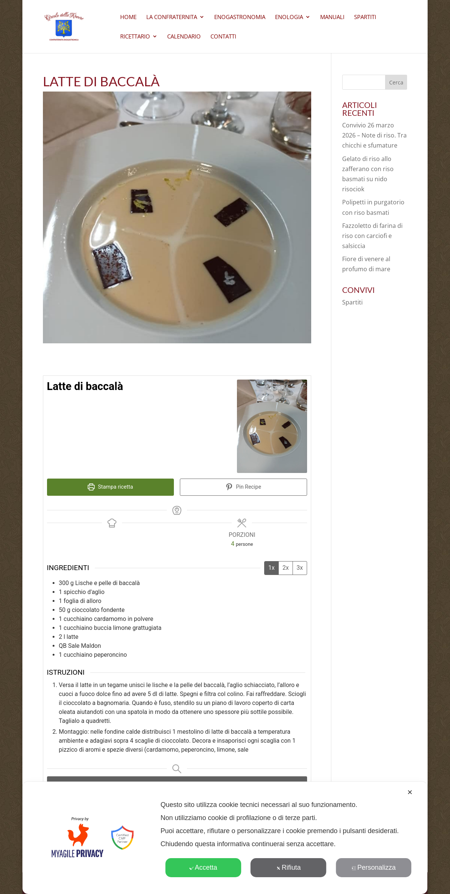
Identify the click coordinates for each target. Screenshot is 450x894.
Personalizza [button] (373, 867)
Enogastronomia (239, 17)
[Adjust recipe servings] (232, 543)
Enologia (289, 17)
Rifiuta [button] (288, 867)
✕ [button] (410, 792)
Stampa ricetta (110, 487)
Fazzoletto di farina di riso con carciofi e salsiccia (372, 236)
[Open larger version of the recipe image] (272, 426)
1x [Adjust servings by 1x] (271, 567)
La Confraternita (171, 17)
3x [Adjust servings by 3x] (300, 567)
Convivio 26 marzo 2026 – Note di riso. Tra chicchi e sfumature (374, 135)
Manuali (332, 17)
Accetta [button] (203, 867)
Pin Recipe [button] (243, 487)
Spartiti (365, 17)
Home (128, 17)
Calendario (184, 37)
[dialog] (224, 838)
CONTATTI (223, 37)
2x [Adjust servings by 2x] (285, 567)
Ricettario (135, 37)
